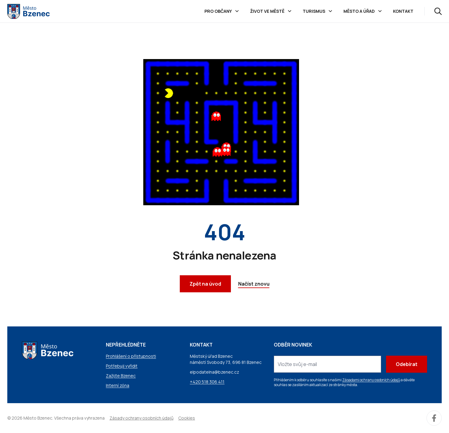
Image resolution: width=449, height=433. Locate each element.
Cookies (186, 418)
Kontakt (403, 11)
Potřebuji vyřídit (121, 366)
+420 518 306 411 (207, 382)
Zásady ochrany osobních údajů (141, 418)
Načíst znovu (254, 283)
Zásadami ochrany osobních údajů (371, 379)
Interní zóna (117, 385)
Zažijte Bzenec (121, 375)
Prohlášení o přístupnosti (131, 356)
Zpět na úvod (205, 283)
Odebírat (406, 364)
